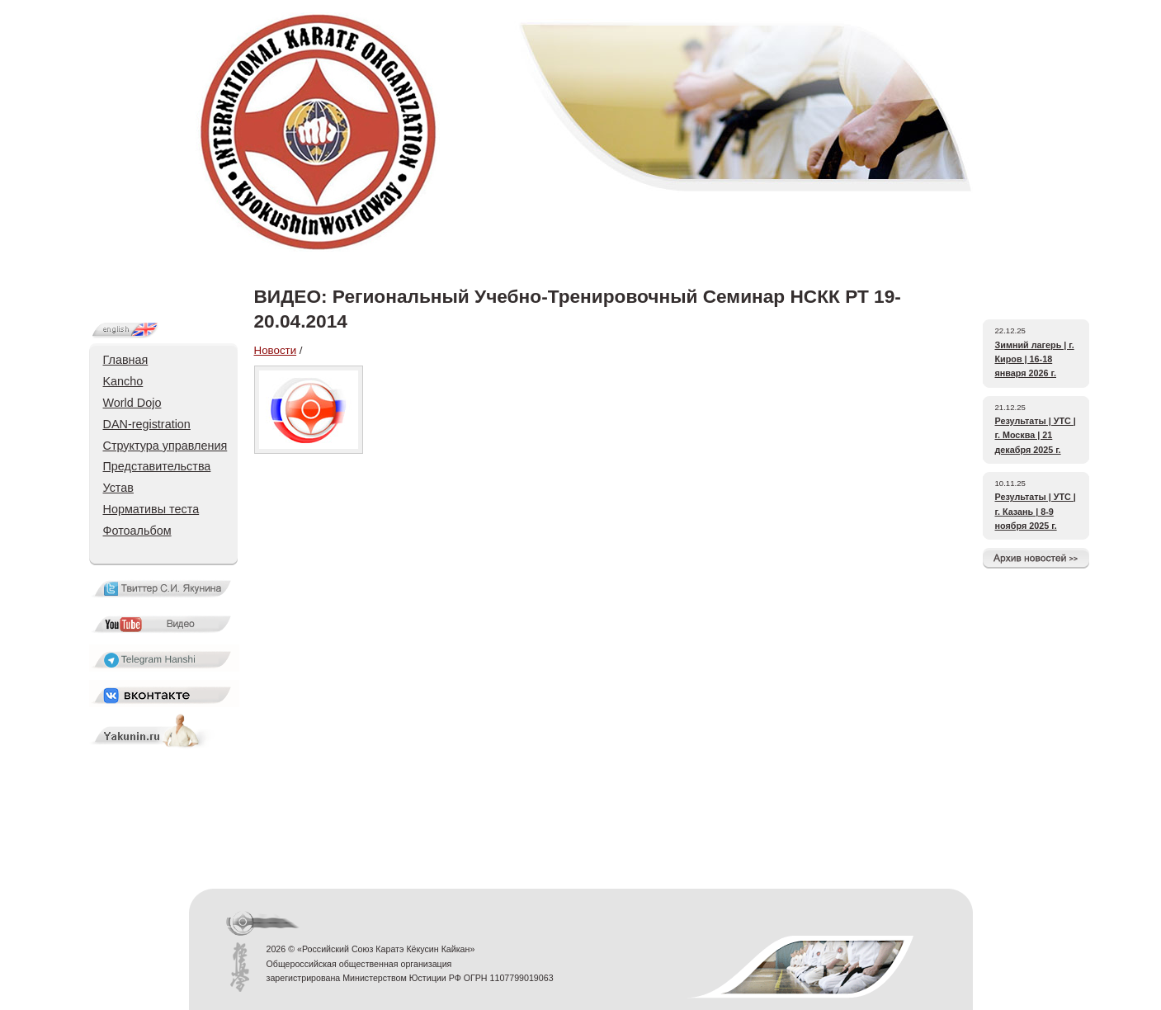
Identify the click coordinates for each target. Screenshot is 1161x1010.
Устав (118, 487)
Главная (126, 359)
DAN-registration (147, 424)
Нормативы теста (151, 509)
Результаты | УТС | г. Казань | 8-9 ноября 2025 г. (1035, 511)
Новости (275, 350)
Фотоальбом (137, 530)
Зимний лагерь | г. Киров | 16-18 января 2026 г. (1034, 359)
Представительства (157, 466)
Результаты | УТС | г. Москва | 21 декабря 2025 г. (1035, 435)
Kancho (123, 381)
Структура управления (165, 445)
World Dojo (132, 402)
